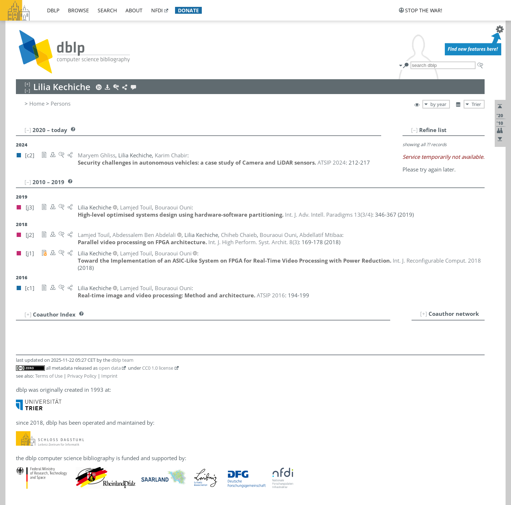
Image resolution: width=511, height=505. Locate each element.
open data (110, 368)
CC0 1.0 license (157, 368)
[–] (414, 129)
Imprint (109, 376)
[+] (423, 313)
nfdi (157, 10)
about (133, 10)
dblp (53, 10)
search (107, 10)
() (328, 214)
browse (78, 10)
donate (188, 10)
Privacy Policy (82, 376)
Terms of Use (49, 376)
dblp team (122, 360)
